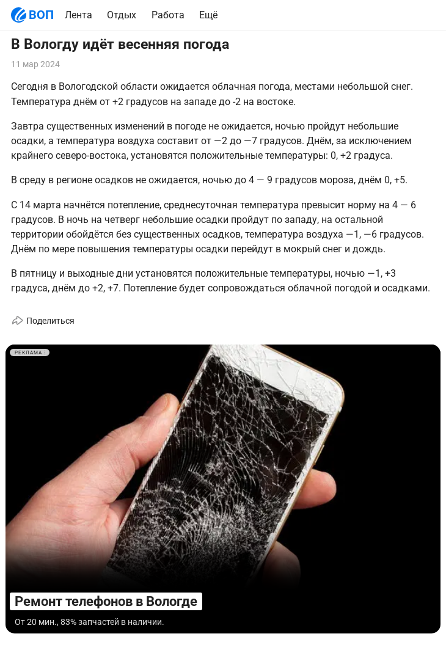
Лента (78, 15)
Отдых (121, 15)
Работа (168, 15)
